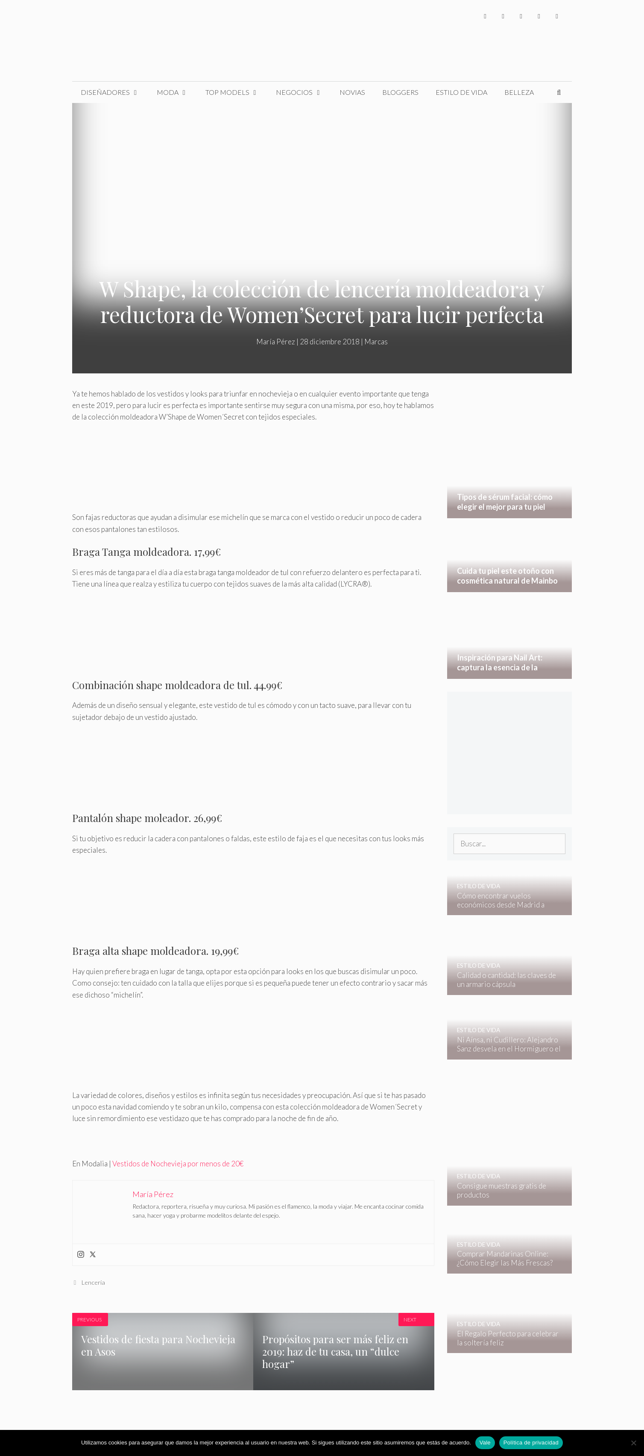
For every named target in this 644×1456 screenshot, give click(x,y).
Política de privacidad (531, 1442)
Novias (352, 92)
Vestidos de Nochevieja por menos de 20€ (177, 1163)
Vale (485, 1442)
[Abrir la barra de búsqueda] (559, 92)
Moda (177, 92)
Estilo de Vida (461, 92)
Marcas (376, 341)
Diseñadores (114, 92)
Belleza (519, 92)
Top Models (236, 92)
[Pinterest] (557, 16)
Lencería (93, 1282)
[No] (633, 1442)
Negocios (303, 92)
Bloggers (400, 92)
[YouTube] (539, 16)
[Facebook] (485, 16)
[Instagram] (521, 16)
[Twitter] (503, 16)
